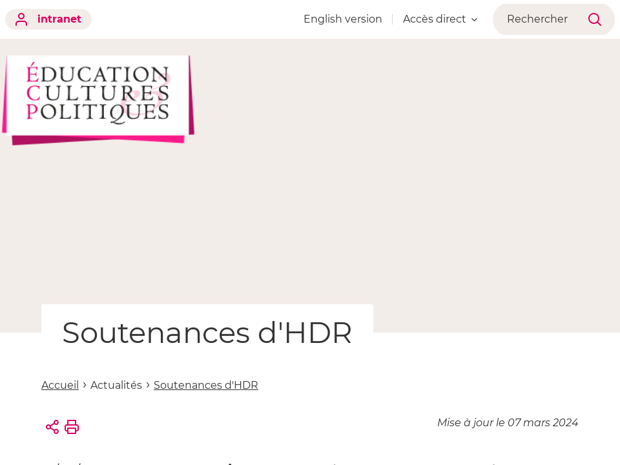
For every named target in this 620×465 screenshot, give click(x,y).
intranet (48, 19)
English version (350, 19)
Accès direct (447, 19)
